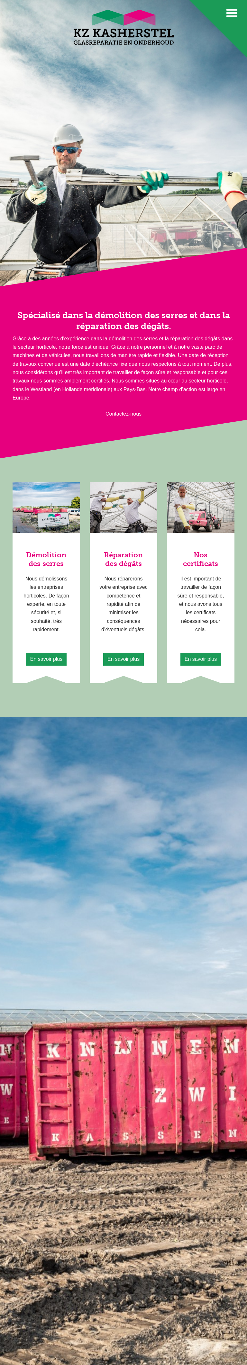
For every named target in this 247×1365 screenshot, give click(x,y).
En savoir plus (46, 659)
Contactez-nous (123, 414)
